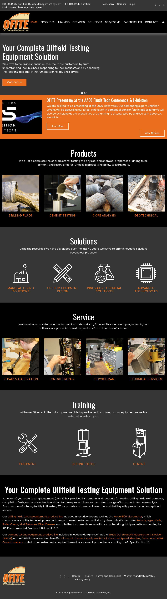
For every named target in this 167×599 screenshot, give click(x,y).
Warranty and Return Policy (139, 576)
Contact (151, 22)
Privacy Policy (82, 579)
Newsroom (108, 4)
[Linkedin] (164, 5)
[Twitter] (159, 5)
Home (33, 22)
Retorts (141, 520)
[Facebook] (155, 5)
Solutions (95, 22)
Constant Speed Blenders (124, 538)
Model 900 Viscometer (128, 516)
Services (79, 22)
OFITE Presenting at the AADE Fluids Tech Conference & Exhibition (97, 100)
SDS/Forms (112, 22)
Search (161, 22)
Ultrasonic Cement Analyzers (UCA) (84, 538)
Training (64, 22)
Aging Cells (154, 520)
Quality (89, 576)
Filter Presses (46, 524)
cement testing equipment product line (33, 534)
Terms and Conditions (108, 576)
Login (132, 4)
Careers (121, 4)
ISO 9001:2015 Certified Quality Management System (31, 4)
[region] (83, 254)
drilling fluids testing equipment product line (35, 516)
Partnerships (132, 22)
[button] (82, 93)
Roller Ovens (10, 524)
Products (47, 22)
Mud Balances (28, 524)
